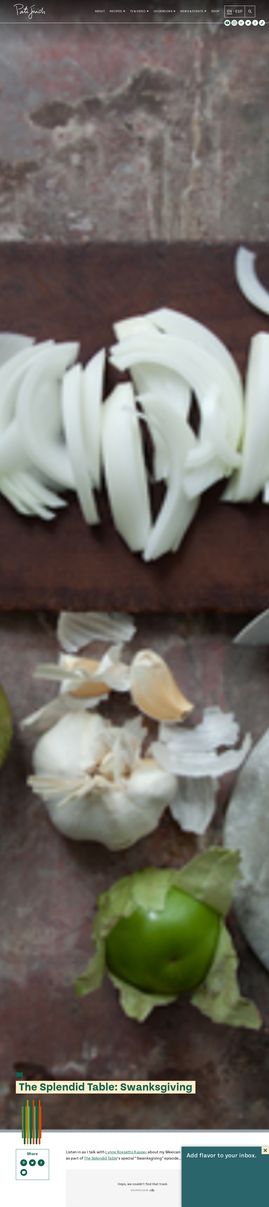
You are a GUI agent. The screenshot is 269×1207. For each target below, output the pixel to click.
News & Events (191, 12)
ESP (238, 12)
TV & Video (138, 12)
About (100, 12)
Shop (215, 12)
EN (229, 12)
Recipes (116, 12)
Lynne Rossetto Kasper (126, 1152)
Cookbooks (163, 12)
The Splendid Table (100, 1158)
